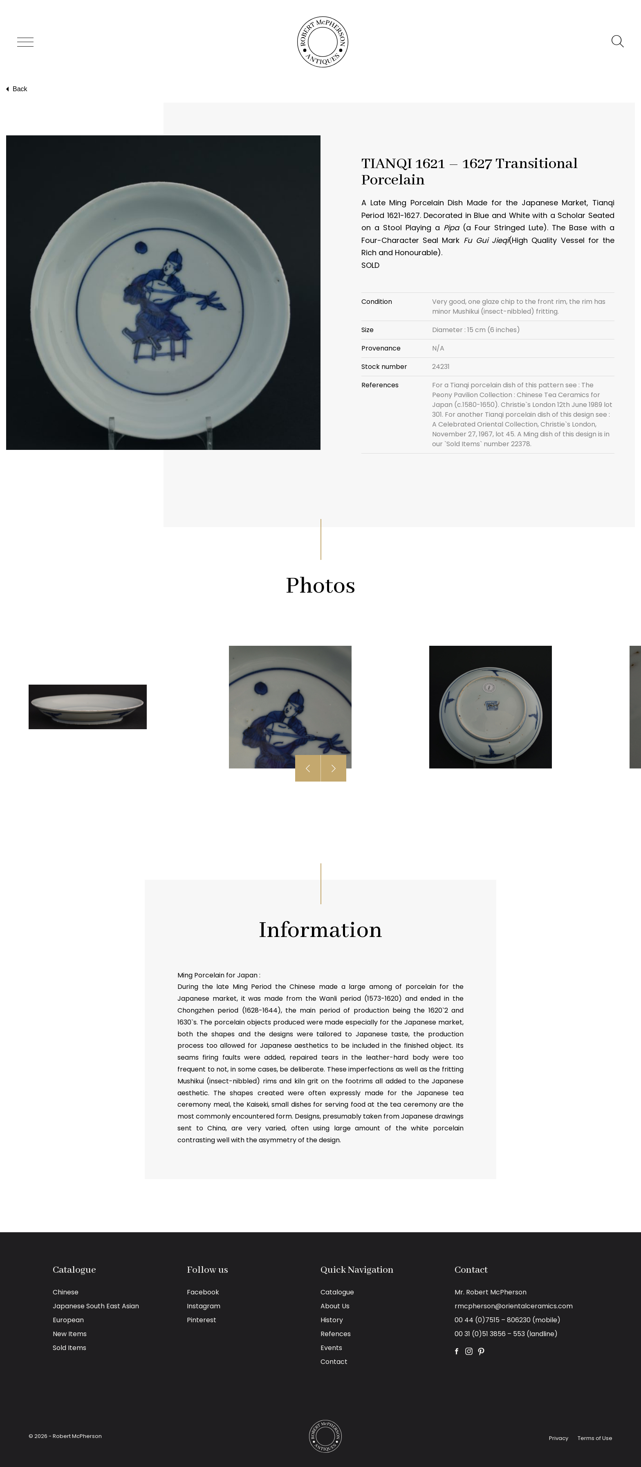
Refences (335, 1334)
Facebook (203, 1292)
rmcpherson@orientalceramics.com (514, 1306)
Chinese (65, 1292)
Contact (333, 1361)
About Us (335, 1306)
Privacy (558, 1438)
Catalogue (337, 1292)
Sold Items (69, 1347)
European (68, 1320)
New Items (70, 1334)
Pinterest (201, 1320)
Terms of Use (595, 1438)
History (331, 1320)
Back (15, 89)
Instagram (203, 1306)
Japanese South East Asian (96, 1306)
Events (331, 1347)
